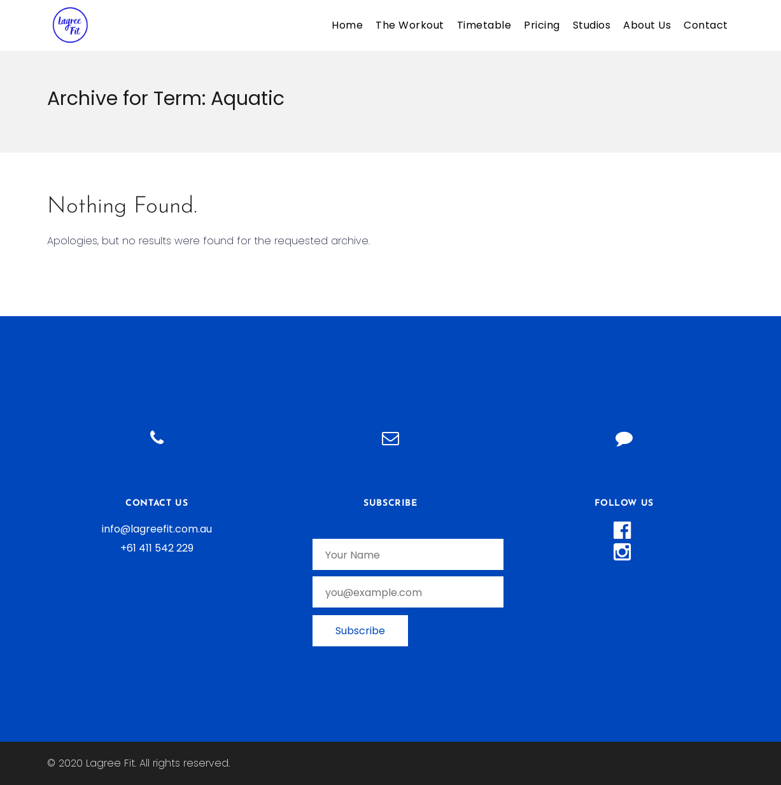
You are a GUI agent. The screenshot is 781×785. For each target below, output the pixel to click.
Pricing (542, 25)
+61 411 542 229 (156, 548)
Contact (706, 25)
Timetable (484, 25)
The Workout (410, 25)
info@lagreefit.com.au (157, 529)
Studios (592, 25)
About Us (647, 25)
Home (347, 25)
